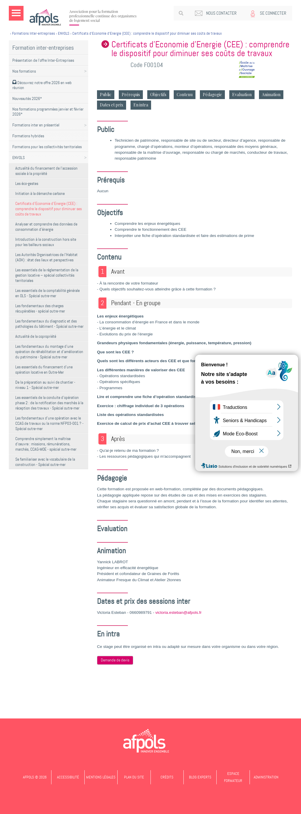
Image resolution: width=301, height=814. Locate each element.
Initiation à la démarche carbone (40, 193)
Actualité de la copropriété (35, 336)
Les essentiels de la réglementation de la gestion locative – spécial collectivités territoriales (46, 275)
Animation (271, 94)
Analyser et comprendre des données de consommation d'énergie (46, 226)
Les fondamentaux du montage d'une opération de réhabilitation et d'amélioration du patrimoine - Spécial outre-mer (49, 352)
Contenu (185, 94)
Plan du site (134, 777)
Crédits (166, 777)
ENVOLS (18, 157)
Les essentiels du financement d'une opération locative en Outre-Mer (44, 369)
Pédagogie (212, 94)
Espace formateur (233, 777)
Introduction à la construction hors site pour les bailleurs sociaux (45, 242)
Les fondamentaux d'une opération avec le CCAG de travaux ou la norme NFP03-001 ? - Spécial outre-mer (49, 423)
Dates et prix (111, 105)
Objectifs (158, 94)
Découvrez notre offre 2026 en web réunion (41, 85)
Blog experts (200, 777)
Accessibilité (68, 777)
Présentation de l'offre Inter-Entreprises (43, 60)
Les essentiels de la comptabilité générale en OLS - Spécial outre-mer (47, 293)
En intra (140, 105)
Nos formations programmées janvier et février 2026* (47, 111)
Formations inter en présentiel (35, 125)
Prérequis (131, 94)
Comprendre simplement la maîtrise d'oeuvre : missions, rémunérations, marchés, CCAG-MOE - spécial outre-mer (45, 444)
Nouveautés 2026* (27, 98)
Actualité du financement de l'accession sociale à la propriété (46, 171)
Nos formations (24, 71)
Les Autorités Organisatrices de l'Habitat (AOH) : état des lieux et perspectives (46, 257)
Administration (266, 777)
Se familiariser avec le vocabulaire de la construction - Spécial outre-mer (45, 462)
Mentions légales (101, 777)
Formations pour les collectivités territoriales (47, 146)
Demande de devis (115, 660)
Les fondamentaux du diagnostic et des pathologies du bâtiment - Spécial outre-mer (49, 323)
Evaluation (242, 94)
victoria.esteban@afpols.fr (178, 612)
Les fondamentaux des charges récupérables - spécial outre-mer (40, 308)
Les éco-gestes (26, 183)
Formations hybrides (28, 135)
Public (105, 94)
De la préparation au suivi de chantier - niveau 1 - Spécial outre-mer (45, 385)
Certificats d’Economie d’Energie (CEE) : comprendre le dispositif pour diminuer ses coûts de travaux (48, 209)
